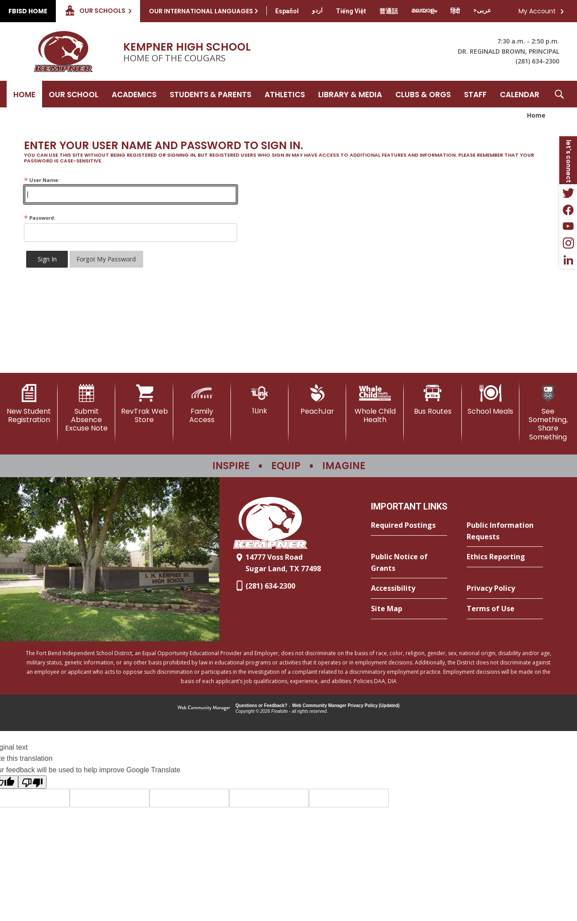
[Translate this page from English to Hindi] (455, 11)
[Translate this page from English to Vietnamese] (350, 11)
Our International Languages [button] (201, 11)
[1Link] (259, 400)
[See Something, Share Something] (548, 413)
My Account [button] (537, 11)
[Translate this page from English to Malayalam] (424, 10)
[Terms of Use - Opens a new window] (504, 609)
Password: (39, 218)
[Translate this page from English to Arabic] (482, 10)
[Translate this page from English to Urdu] (317, 10)
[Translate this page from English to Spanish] (287, 11)
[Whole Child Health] (375, 404)
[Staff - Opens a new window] (475, 94)
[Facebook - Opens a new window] (568, 209)
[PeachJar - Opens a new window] (317, 400)
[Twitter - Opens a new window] (568, 193)
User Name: (41, 180)
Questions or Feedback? (261, 705)
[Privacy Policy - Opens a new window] (504, 588)
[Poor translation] (32, 782)
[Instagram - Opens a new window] (568, 243)
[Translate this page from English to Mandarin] (388, 11)
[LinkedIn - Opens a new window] (568, 260)
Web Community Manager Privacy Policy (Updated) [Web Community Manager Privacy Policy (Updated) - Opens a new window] (346, 705)
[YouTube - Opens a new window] (568, 226)
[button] (559, 94)
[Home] (24, 94)
